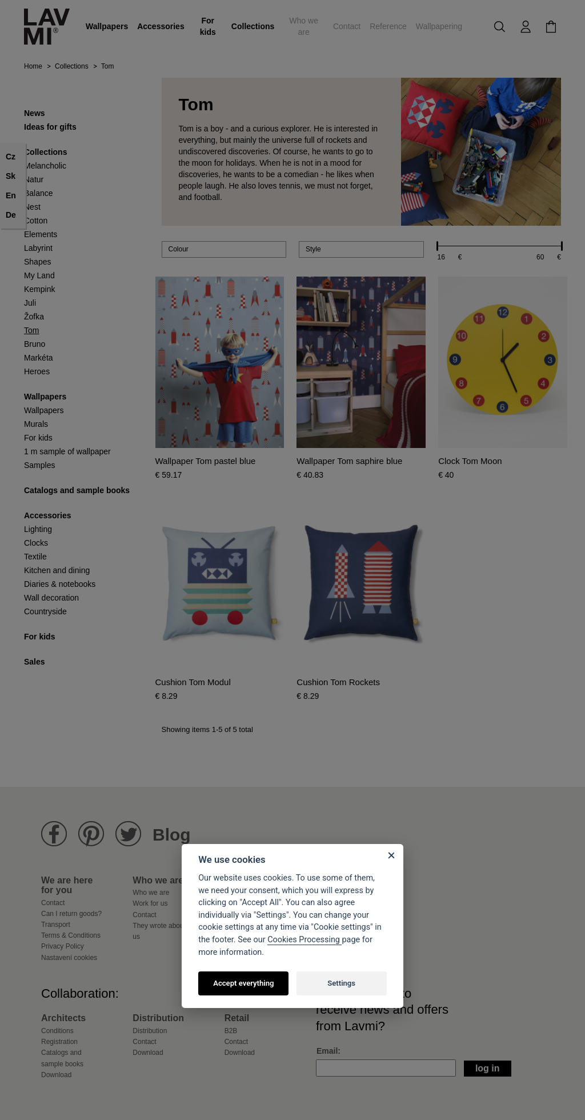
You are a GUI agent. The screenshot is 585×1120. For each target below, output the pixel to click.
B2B (231, 1031)
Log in (487, 1068)
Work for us (150, 903)
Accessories (161, 26)
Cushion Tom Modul (193, 682)
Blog (172, 834)
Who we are (303, 26)
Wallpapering (439, 26)
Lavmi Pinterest (91, 834)
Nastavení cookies (69, 958)
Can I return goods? (71, 914)
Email (327, 1050)
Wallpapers (107, 26)
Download (56, 1075)
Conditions (57, 1031)
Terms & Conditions (71, 935)
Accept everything (243, 983)
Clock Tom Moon (470, 461)
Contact (346, 26)
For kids (208, 26)
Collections (252, 26)
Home (33, 66)
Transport (55, 925)
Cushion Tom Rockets (338, 682)
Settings (341, 983)
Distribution (150, 1031)
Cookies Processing (304, 940)
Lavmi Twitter (128, 834)
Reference (388, 26)
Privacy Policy (62, 946)
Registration (59, 1042)
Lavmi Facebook (54, 834)
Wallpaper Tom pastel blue (205, 461)
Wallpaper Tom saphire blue (349, 461)
